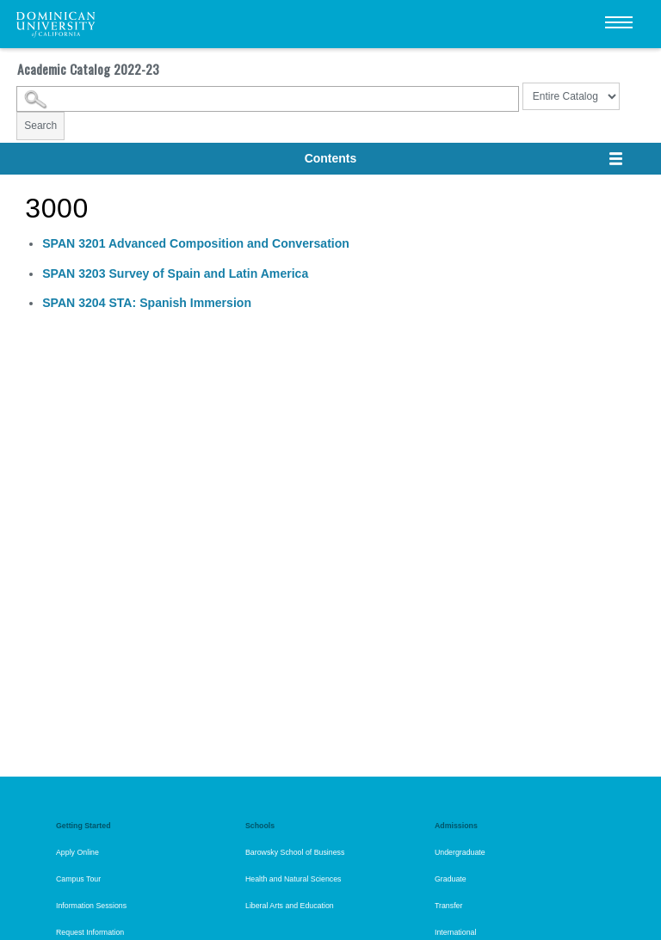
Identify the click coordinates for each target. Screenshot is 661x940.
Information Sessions (91, 905)
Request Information (90, 932)
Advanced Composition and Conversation (195, 243)
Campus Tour (78, 879)
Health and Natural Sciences (293, 879)
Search (40, 126)
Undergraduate (460, 852)
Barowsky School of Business (294, 852)
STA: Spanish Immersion (146, 303)
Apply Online (77, 852)
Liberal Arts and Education (289, 905)
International (455, 932)
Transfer (448, 905)
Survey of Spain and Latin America (175, 273)
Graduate (450, 879)
